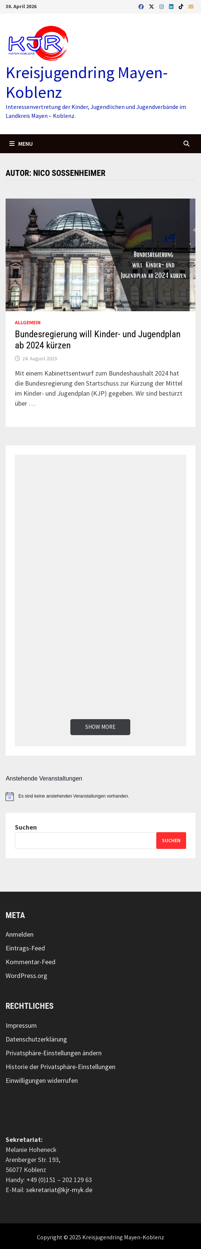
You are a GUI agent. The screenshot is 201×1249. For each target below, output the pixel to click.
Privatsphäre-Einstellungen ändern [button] (54, 1053)
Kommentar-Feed (30, 961)
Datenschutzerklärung (36, 1039)
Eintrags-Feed (25, 948)
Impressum (21, 1025)
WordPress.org (26, 975)
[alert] (100, 796)
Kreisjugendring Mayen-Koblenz (87, 82)
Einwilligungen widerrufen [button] (42, 1080)
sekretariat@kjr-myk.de (59, 1189)
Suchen (26, 827)
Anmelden (20, 934)
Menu (21, 143)
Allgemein (28, 322)
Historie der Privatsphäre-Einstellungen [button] (60, 1066)
